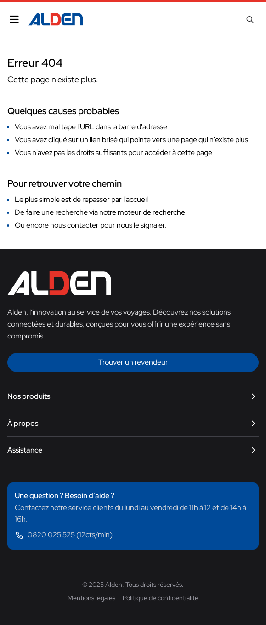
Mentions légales (91, 598)
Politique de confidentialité (160, 598)
